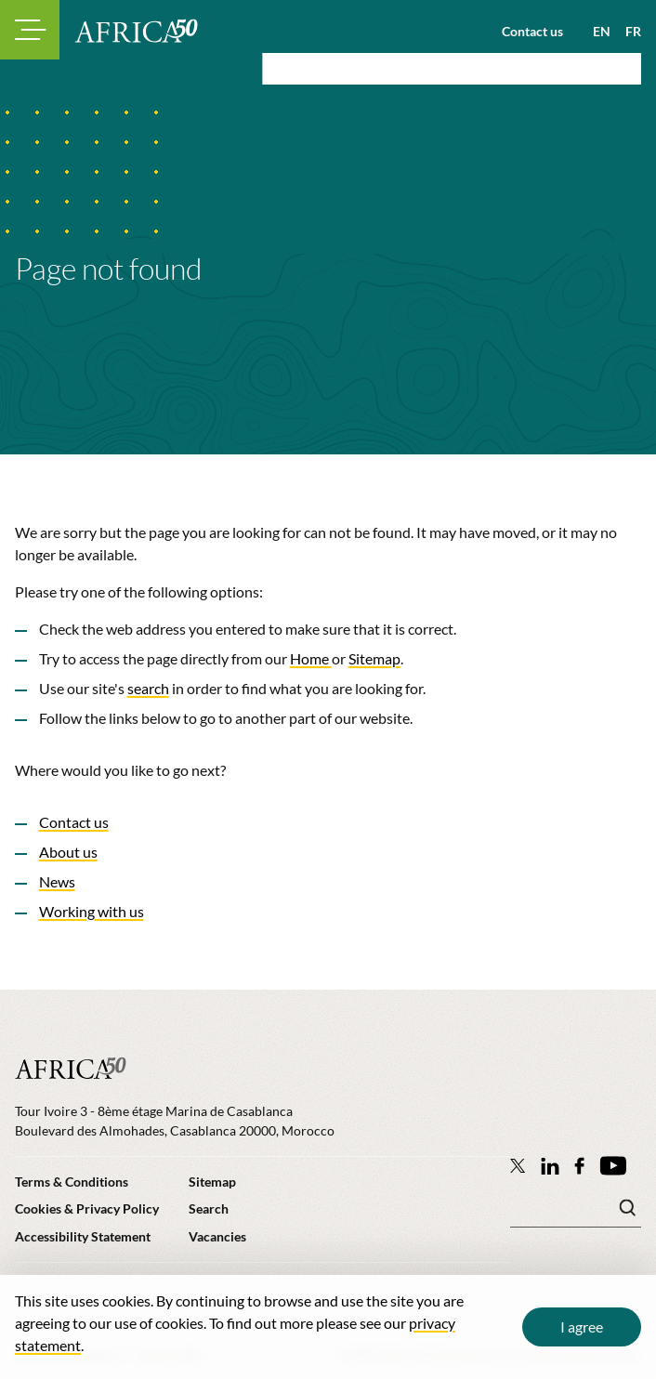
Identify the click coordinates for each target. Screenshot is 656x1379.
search (148, 688)
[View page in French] (625, 31)
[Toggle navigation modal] (29, 29)
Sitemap (374, 658)
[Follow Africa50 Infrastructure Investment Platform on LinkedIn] (550, 1166)
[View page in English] (594, 31)
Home (311, 658)
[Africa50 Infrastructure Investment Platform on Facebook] (579, 1166)
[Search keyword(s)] (575, 1213)
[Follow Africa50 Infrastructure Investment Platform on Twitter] (518, 1165)
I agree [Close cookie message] (581, 1326)
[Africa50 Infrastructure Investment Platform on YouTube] (612, 1165)
